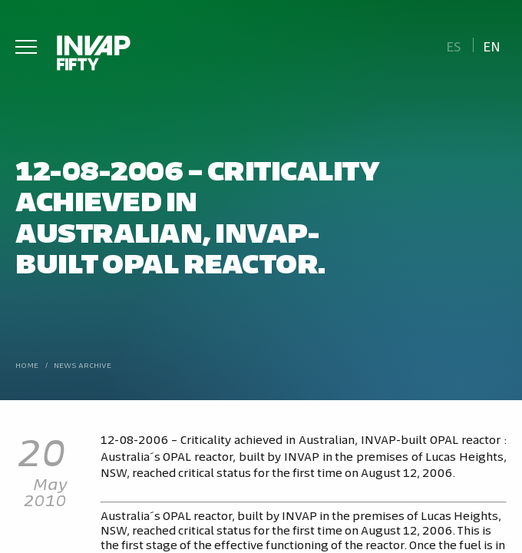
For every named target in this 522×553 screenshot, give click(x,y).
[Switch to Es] (453, 45)
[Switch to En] (492, 45)
